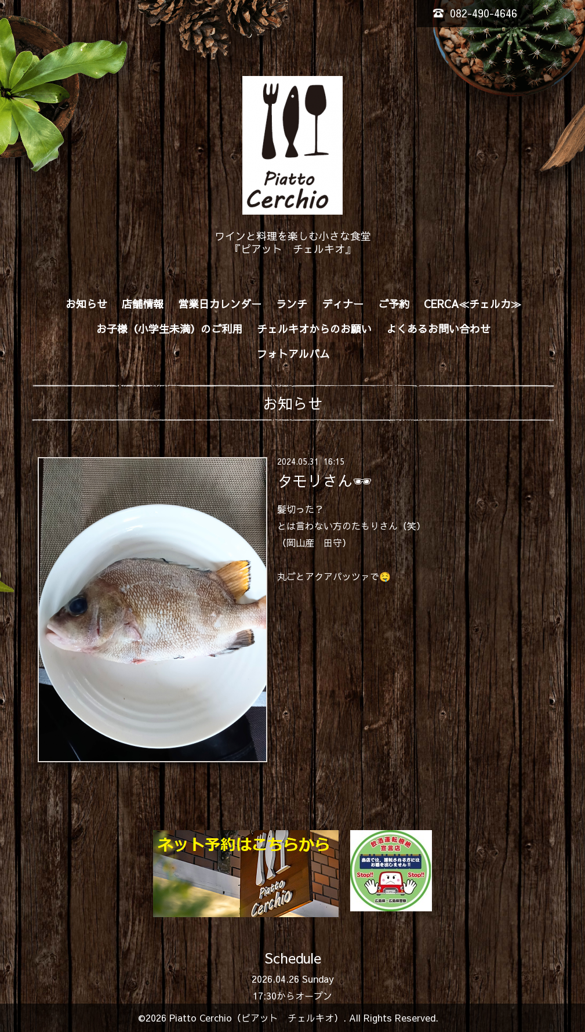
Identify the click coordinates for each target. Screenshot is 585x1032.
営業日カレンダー (219, 303)
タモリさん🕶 (324, 479)
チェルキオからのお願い (314, 328)
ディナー (343, 303)
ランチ (291, 303)
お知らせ (86, 303)
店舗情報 (142, 303)
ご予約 (393, 303)
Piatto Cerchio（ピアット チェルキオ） (256, 1017)
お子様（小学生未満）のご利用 (169, 328)
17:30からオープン (292, 995)
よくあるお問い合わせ (438, 328)
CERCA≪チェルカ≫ (472, 303)
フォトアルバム (293, 353)
